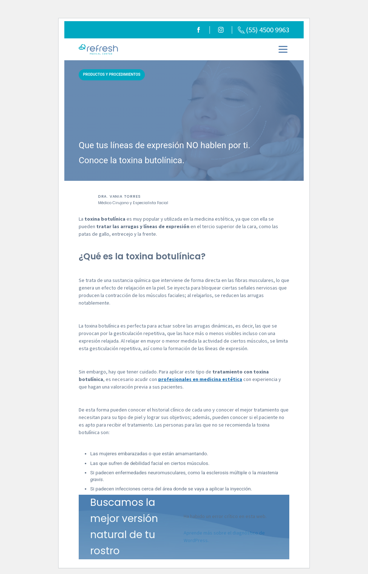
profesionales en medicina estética (200, 379)
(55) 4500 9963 (263, 30)
